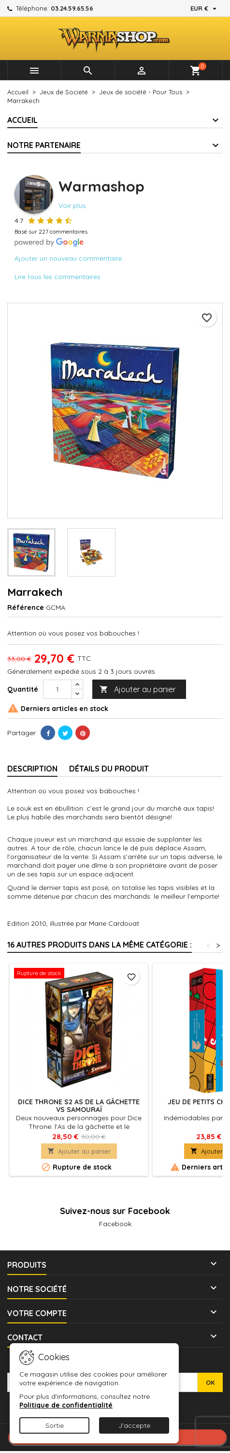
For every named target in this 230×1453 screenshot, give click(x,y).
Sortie (54, 1425)
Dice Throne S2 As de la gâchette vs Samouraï (79, 1105)
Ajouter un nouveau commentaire (68, 258)
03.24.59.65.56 (72, 8)
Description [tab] (32, 768)
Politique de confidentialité (66, 1405)
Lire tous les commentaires (57, 276)
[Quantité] (57, 689)
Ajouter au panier (138, 689)
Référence (25, 607)
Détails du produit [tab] (109, 768)
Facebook (115, 1223)
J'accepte (134, 1425)
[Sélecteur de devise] (204, 8)
